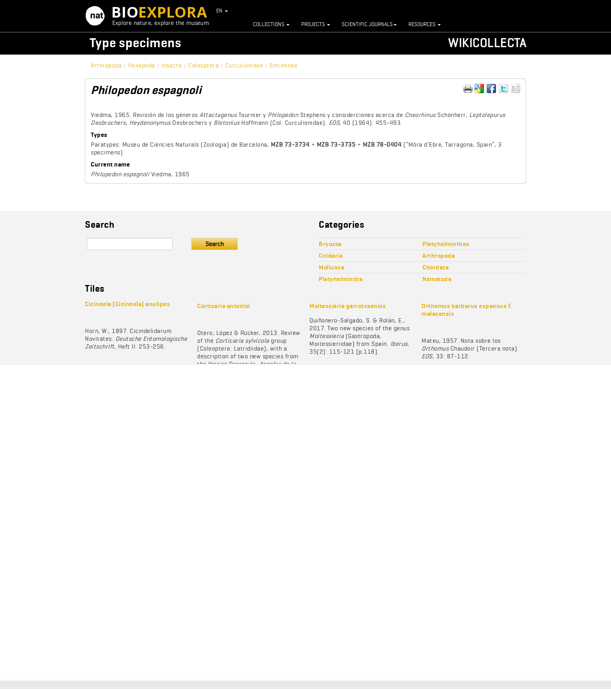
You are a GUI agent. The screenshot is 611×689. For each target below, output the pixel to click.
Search (214, 244)
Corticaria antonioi (223, 306)
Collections (271, 24)
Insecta (171, 65)
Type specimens (136, 43)
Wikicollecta (487, 42)
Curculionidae (244, 65)
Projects (315, 24)
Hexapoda (141, 65)
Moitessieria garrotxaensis (347, 306)
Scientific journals (369, 24)
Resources (424, 24)
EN (222, 10)
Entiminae (284, 65)
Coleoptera (203, 65)
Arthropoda (106, 65)
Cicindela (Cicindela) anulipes (127, 304)
